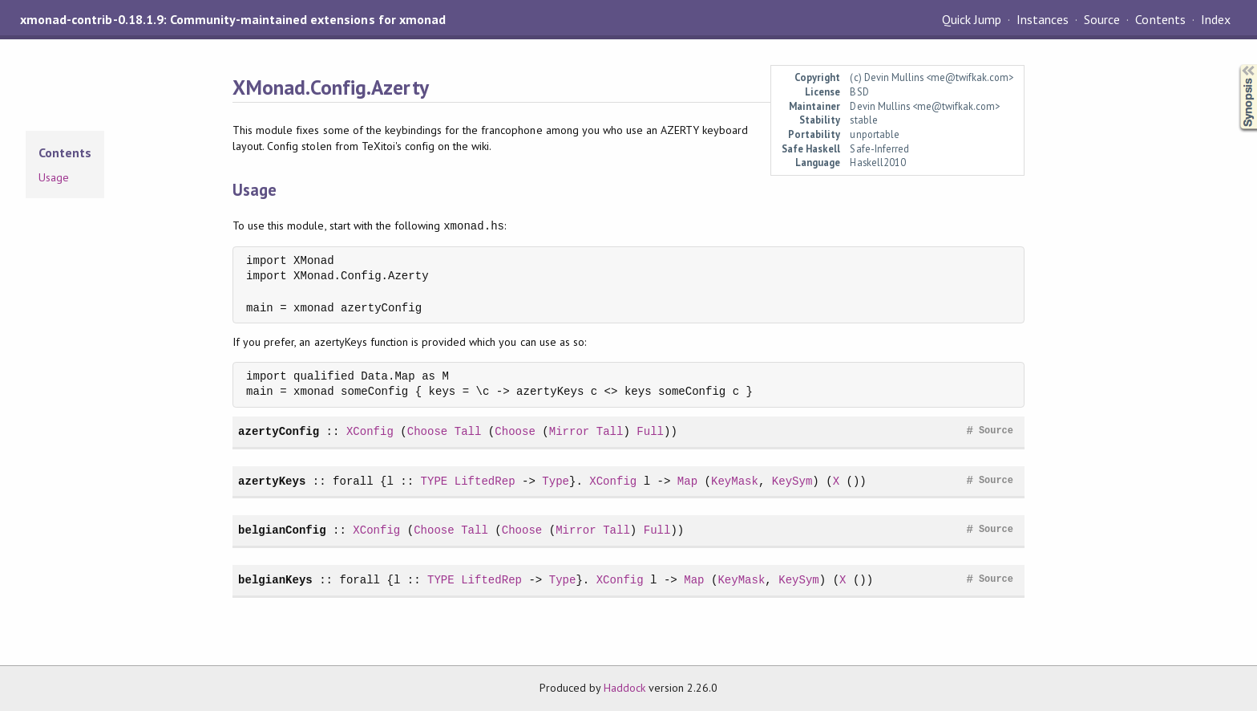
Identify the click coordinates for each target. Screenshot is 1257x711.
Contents (1160, 19)
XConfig (370, 431)
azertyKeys (271, 481)
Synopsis (1235, 64)
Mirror (569, 431)
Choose (427, 431)
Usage (53, 177)
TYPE (434, 481)
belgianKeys (275, 579)
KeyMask (734, 481)
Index (1216, 19)
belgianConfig (282, 530)
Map (687, 481)
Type (555, 481)
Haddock (624, 688)
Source (1102, 19)
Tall (468, 431)
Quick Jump (971, 19)
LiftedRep (485, 481)
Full (650, 431)
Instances (1043, 19)
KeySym (792, 481)
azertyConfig (278, 431)
